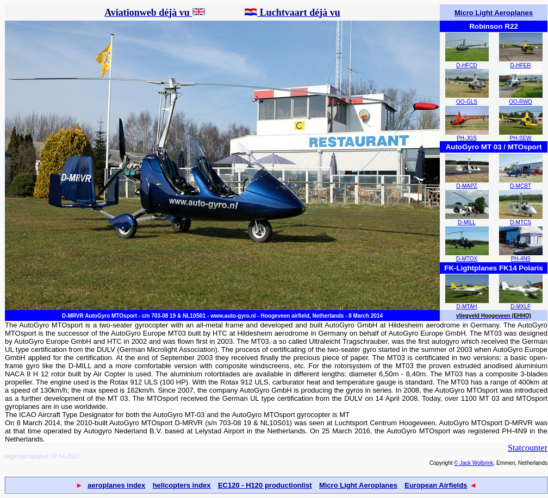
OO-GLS (466, 102)
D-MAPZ (466, 186)
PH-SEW (521, 138)
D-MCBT (520, 186)
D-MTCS (520, 222)
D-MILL (467, 222)
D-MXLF (520, 307)
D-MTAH (466, 307)
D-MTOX (466, 259)
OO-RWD (520, 102)
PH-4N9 (521, 259)
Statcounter (527, 447)
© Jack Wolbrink (473, 463)
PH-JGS (467, 138)
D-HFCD (466, 65)
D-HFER (520, 65)
